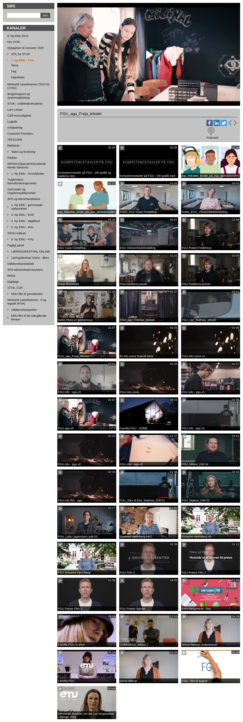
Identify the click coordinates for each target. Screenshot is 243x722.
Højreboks (17, 77)
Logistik (12, 121)
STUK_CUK (15, 287)
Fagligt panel (15, 245)
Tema (14, 65)
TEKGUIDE (14, 139)
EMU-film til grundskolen (27, 293)
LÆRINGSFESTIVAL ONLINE (30, 251)
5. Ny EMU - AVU (22, 227)
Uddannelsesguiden (24, 309)
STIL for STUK (20, 54)
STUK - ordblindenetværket (25, 103)
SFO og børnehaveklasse (23, 199)
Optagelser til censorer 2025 (25, 47)
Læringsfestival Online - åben (30, 257)
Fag (13, 71)
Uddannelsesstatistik (20, 263)
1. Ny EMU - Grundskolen (27, 173)
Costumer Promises (20, 133)
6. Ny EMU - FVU (22, 239)
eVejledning (14, 127)
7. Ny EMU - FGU (22, 60)
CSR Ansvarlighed (19, 115)
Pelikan (12, 157)
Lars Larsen (15, 109)
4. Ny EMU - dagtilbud (25, 221)
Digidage (13, 281)
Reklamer (13, 145)
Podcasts (212, 137)
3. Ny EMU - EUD (22, 214)
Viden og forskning (23, 151)
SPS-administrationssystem (25, 269)
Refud (11, 275)
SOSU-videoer (16, 233)
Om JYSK (13, 42)
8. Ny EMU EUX (17, 36)
